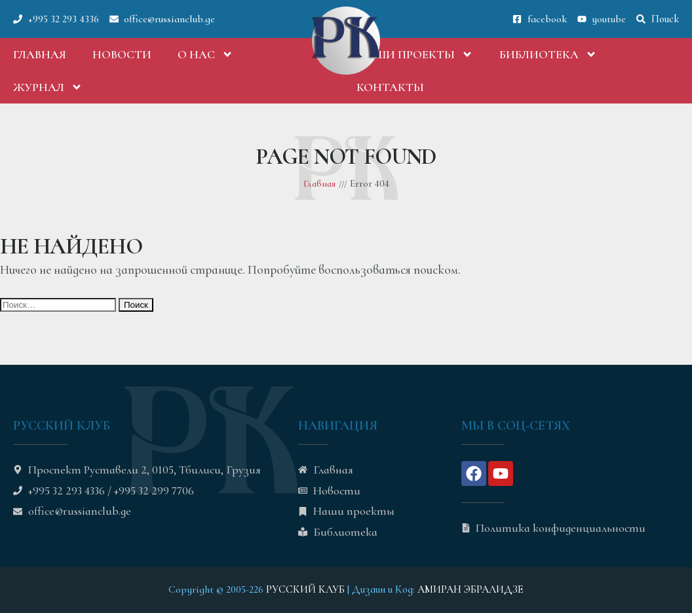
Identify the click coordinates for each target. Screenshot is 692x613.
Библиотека (548, 54)
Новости (121, 54)
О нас (205, 54)
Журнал (48, 87)
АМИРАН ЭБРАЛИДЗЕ (470, 589)
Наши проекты (414, 54)
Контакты (390, 87)
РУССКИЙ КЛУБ (305, 589)
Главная (39, 54)
